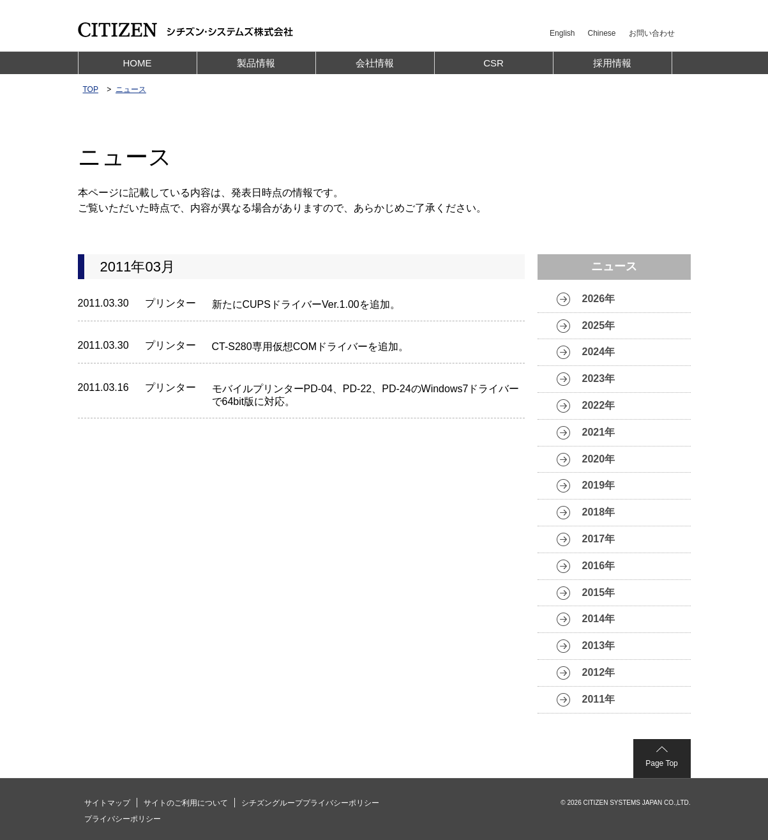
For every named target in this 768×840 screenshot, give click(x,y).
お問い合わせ (652, 33)
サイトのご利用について (186, 802)
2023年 (598, 378)
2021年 (598, 432)
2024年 (598, 351)
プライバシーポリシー (122, 818)
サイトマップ (107, 802)
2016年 (598, 565)
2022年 (598, 405)
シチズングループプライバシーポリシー (310, 802)
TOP (90, 89)
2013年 (598, 645)
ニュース (131, 89)
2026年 (598, 298)
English (562, 33)
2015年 (598, 592)
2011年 (598, 699)
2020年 (598, 459)
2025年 (598, 325)
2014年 (598, 618)
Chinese (601, 33)
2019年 (598, 485)
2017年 (598, 538)
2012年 (598, 672)
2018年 (598, 512)
